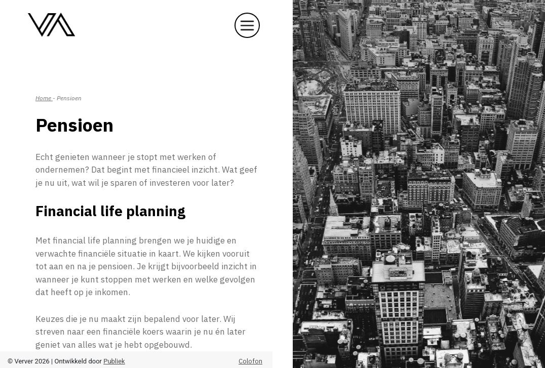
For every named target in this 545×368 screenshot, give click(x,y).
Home (44, 98)
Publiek (114, 361)
